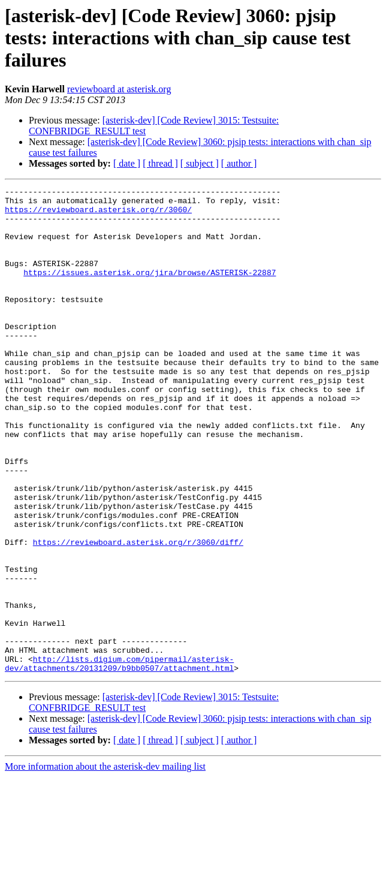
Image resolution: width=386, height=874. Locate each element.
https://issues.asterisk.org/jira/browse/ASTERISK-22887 (149, 290)
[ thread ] (160, 163)
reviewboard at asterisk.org (119, 89)
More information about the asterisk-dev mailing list (105, 863)
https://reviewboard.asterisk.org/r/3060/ (98, 214)
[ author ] (239, 163)
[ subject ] (199, 163)
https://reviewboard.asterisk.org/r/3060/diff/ (138, 613)
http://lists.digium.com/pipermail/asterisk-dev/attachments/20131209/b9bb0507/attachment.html (119, 759)
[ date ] (126, 163)
